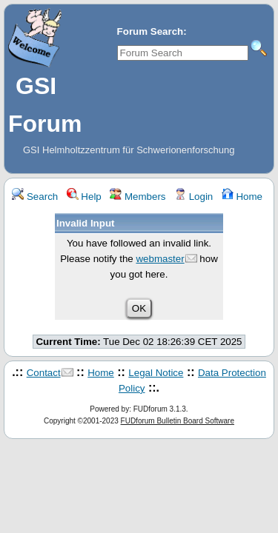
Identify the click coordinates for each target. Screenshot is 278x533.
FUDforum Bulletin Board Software (177, 421)
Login (193, 196)
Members (137, 196)
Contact (44, 372)
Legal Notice (155, 372)
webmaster (160, 258)
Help (84, 196)
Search (35, 196)
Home (242, 196)
